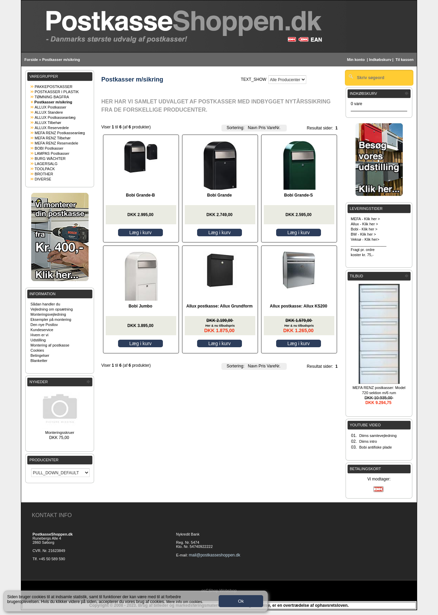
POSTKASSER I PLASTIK (57, 92)
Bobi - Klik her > (364, 229)
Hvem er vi (39, 335)
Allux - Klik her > (364, 224)
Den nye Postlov (44, 325)
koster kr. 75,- (362, 255)
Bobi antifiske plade (375, 447)
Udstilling (38, 340)
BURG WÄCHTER (50, 158)
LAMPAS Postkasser (52, 153)
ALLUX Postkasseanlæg (55, 117)
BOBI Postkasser (49, 148)
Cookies (37, 350)
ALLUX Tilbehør (48, 123)
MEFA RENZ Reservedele (56, 143)
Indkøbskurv (380, 60)
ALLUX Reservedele (52, 128)
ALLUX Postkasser (50, 107)
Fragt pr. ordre (363, 250)
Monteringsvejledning (48, 314)
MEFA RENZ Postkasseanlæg (60, 133)
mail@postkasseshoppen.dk (214, 555)
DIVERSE (43, 179)
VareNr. (274, 127)
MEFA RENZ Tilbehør (52, 138)
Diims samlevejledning (378, 436)
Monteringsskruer (59, 432)
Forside (31, 60)
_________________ (368, 244)
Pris (262, 127)
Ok (241, 601)
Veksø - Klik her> (365, 239)
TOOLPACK (45, 169)
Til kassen (405, 60)
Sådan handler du (45, 304)
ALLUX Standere (49, 112)
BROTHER (44, 174)
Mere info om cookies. (184, 602)
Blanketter (39, 361)
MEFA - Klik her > (365, 219)
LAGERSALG (46, 164)
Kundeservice (41, 330)
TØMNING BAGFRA (52, 97)
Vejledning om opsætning (51, 309)
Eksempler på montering (50, 319)
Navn (252, 127)
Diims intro (368, 441)
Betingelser (39, 355)
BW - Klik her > (363, 234)
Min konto (356, 60)
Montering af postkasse (49, 345)
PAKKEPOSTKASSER (53, 87)
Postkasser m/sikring (61, 60)
